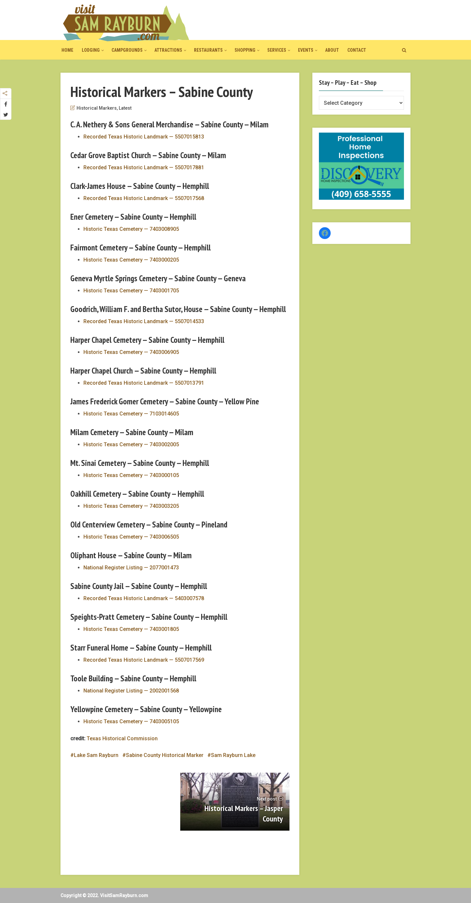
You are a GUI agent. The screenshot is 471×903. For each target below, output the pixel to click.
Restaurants (208, 50)
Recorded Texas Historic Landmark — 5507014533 (143, 321)
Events (305, 50)
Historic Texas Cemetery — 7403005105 (131, 721)
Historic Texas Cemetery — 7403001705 (131, 290)
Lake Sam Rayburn (96, 755)
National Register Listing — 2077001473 (131, 567)
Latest (125, 108)
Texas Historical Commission (122, 738)
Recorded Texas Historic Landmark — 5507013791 (143, 383)
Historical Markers (97, 108)
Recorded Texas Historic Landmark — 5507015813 (143, 137)
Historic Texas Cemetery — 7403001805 (131, 629)
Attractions (168, 50)
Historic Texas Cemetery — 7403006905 (131, 352)
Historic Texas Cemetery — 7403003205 (131, 506)
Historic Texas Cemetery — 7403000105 (131, 475)
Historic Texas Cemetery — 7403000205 (131, 260)
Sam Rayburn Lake (233, 755)
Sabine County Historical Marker (164, 755)
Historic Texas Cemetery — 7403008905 (131, 229)
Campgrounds (127, 50)
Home (67, 50)
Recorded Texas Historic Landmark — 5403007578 (143, 598)
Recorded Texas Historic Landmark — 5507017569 (143, 660)
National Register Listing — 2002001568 (131, 691)
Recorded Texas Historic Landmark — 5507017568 (143, 198)
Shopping (245, 50)
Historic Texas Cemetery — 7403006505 (131, 537)
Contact (356, 50)
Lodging (91, 50)
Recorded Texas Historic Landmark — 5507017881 (143, 167)
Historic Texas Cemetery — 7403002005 (131, 444)
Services (276, 50)
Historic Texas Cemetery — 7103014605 (131, 414)
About (332, 50)
